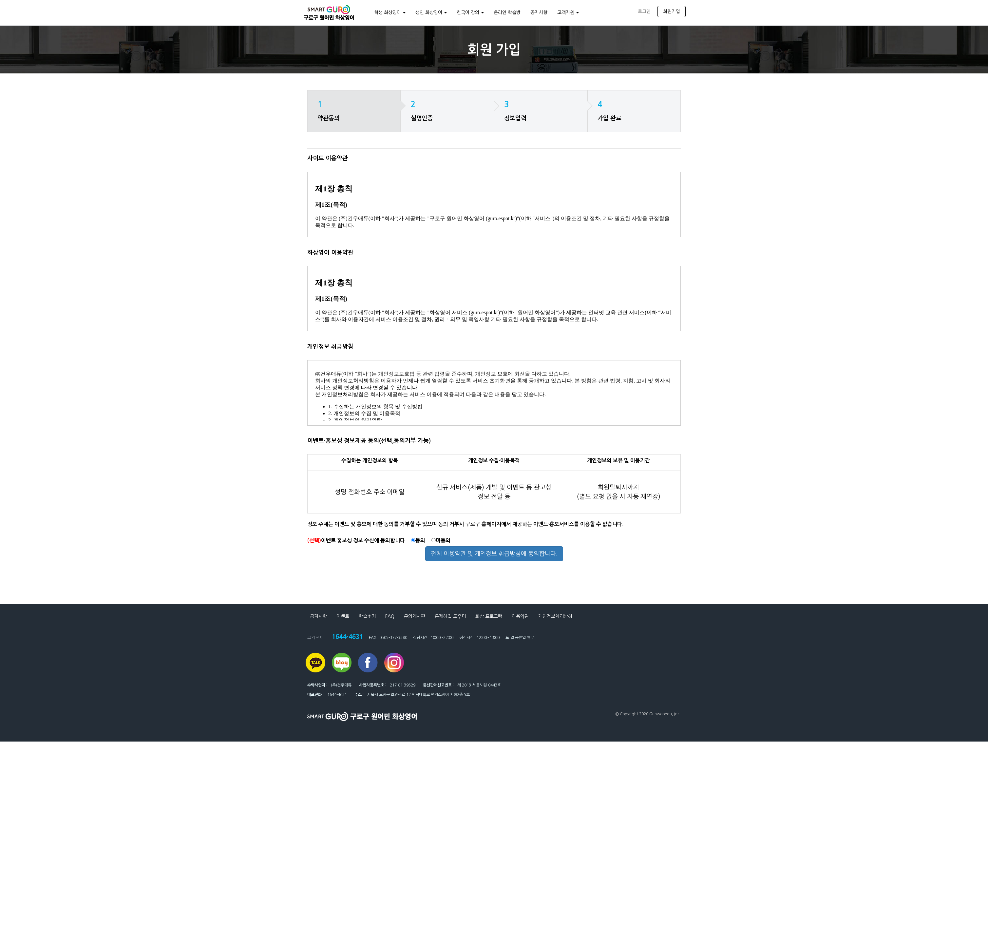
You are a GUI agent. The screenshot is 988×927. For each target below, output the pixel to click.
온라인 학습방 (506, 12)
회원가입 (671, 11)
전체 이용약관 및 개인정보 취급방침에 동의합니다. (494, 554)
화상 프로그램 (488, 616)
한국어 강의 (469, 12)
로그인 (644, 11)
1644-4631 (346, 636)
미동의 (440, 540)
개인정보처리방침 (555, 616)
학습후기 (367, 616)
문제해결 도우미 (450, 616)
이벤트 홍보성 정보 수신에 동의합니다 (356, 540)
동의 (418, 540)
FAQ (389, 616)
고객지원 (567, 12)
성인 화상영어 (430, 12)
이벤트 (342, 616)
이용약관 (520, 616)
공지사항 (537, 12)
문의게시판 (414, 616)
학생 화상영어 (389, 12)
